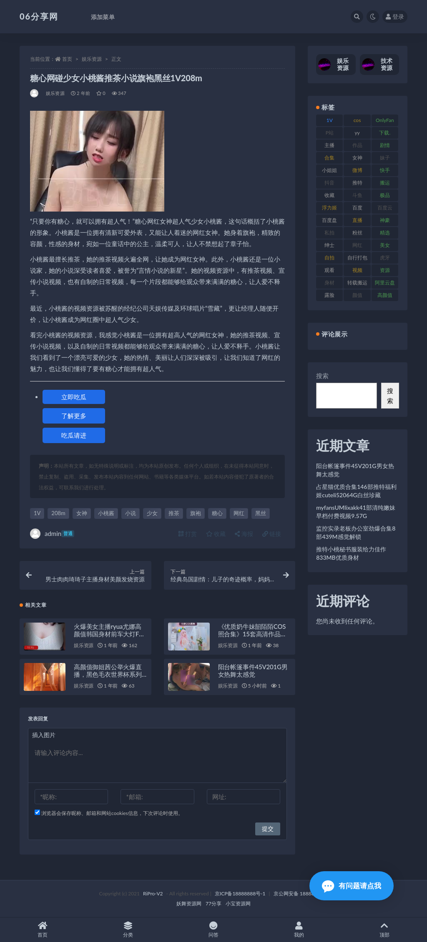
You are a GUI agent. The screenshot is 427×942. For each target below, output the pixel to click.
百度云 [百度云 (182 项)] (384, 207)
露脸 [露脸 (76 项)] (329, 295)
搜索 (322, 375)
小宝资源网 (238, 903)
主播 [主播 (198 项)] (329, 145)
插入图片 (43, 734)
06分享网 (39, 16)
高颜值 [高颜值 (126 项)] (384, 295)
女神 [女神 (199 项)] (357, 158)
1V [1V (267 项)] (330, 120)
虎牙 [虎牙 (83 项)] (385, 257)
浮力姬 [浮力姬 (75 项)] (329, 207)
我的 (299, 930)
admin (52, 533)
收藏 (216, 533)
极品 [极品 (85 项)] (385, 195)
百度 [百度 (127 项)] (357, 207)
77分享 (213, 903)
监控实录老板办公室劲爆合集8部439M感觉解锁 (355, 532)
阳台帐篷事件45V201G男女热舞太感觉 (253, 670)
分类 (128, 930)
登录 (395, 16)
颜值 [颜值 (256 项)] (357, 295)
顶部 (384, 930)
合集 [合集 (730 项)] (329, 158)
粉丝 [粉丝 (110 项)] (357, 232)
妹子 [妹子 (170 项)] (385, 158)
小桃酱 (106, 513)
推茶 (173, 513)
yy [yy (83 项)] (356, 133)
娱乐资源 (92, 59)
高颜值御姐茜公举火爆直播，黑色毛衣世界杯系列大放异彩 (108, 674)
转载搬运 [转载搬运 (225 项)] (357, 282)
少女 (152, 513)
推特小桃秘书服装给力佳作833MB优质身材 (351, 553)
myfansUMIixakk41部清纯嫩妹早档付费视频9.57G (355, 511)
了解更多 (73, 415)
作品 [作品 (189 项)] (357, 145)
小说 (130, 513)
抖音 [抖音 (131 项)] (329, 182)
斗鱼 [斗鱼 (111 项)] (357, 195)
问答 (213, 930)
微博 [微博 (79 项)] (357, 170)
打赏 (187, 533)
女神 (81, 513)
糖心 (217, 513)
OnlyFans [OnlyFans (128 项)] (385, 121)
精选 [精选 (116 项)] (385, 232)
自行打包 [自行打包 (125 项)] (357, 257)
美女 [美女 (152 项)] (385, 245)
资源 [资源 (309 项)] (385, 270)
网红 (239, 513)
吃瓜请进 (73, 435)
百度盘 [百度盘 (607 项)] (329, 220)
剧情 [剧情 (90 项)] (385, 145)
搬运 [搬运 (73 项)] (385, 182)
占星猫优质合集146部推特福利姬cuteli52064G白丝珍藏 (356, 490)
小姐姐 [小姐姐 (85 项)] (329, 170)
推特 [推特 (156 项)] (357, 182)
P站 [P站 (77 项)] (330, 133)
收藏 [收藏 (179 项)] (329, 195)
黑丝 (260, 513)
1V (37, 513)
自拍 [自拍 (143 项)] (329, 257)
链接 (271, 533)
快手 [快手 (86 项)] (385, 170)
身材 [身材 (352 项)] (329, 282)
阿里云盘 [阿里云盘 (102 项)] (385, 282)
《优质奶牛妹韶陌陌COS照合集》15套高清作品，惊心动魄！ (252, 634)
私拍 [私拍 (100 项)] (329, 232)
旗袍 (195, 513)
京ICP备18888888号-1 (240, 893)
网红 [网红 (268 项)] (357, 245)
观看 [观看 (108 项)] (329, 270)
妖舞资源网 (188, 903)
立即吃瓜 (73, 397)
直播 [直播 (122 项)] (357, 220)
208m (58, 513)
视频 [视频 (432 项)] (357, 270)
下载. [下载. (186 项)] (384, 133)
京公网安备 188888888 (300, 893)
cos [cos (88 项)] (357, 120)
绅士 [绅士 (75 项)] (329, 245)
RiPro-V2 (153, 893)
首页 (67, 59)
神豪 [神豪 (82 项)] (385, 220)
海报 (244, 533)
